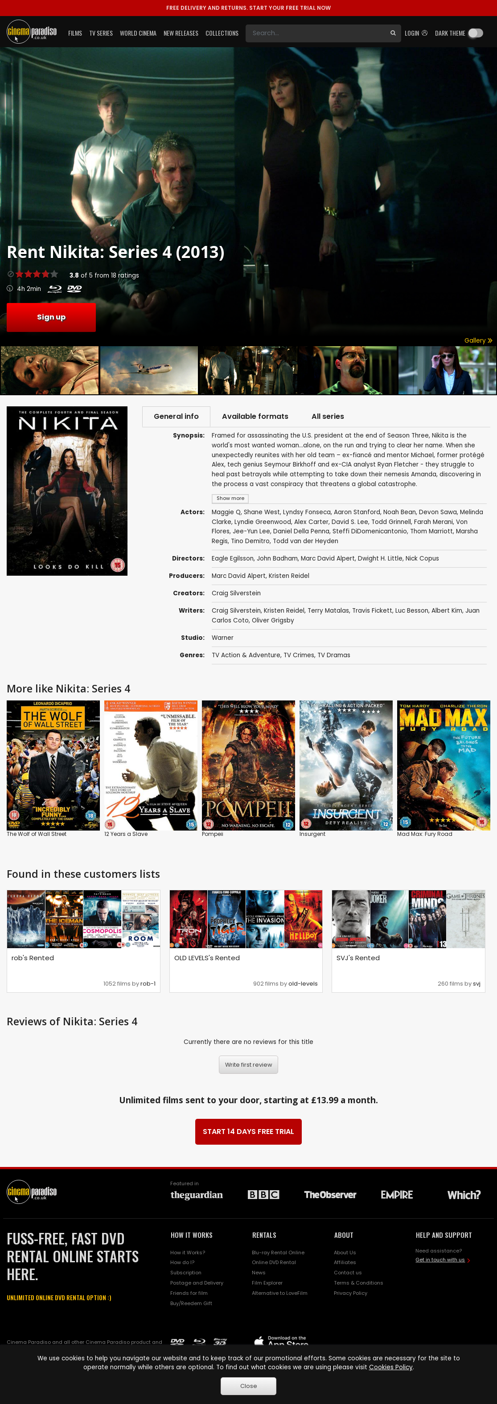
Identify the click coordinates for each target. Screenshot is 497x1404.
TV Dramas (333, 655)
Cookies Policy (391, 1367)
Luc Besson (411, 610)
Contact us (348, 1272)
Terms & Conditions (358, 1282)
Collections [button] (221, 32)
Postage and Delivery (196, 1282)
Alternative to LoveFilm (280, 1293)
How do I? (182, 1262)
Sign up (51, 317)
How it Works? (187, 1252)
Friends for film (189, 1293)
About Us (345, 1252)
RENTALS (264, 1235)
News (259, 1272)
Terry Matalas (328, 610)
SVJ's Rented (358, 957)
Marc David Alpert (239, 576)
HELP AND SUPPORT (444, 1235)
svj (477, 983)
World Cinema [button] (138, 32)
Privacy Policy (350, 1293)
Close (248, 1386)
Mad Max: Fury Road (424, 834)
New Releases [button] (181, 32)
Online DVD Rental (274, 1262)
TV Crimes (298, 655)
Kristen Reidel (289, 576)
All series (328, 416)
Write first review (248, 1064)
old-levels (303, 983)
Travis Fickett (372, 610)
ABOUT (343, 1235)
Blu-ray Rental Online (278, 1252)
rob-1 (148, 983)
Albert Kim (446, 610)
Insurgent (312, 834)
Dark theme (450, 32)
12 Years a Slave (126, 834)
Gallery (478, 340)
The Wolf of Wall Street (36, 834)
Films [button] (75, 32)
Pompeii (212, 834)
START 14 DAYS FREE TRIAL (248, 1131)
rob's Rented (33, 957)
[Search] (315, 33)
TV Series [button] (101, 32)
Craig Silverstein (236, 593)
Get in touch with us (440, 1259)
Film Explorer (267, 1282)
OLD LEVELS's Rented (207, 957)
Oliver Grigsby (273, 620)
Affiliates (345, 1262)
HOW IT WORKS (192, 1235)
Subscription (185, 1272)
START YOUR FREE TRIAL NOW (248, 8)
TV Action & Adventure (246, 655)
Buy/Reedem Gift (191, 1303)
